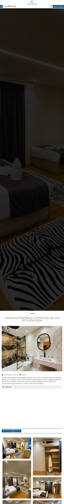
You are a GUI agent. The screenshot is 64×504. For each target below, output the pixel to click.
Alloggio (32, 313)
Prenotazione (58, 6)
